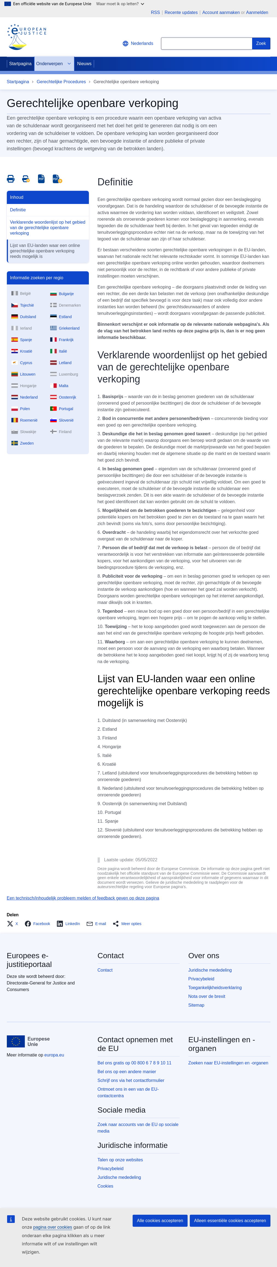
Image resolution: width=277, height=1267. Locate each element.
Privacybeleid (201, 979)
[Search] (261, 44)
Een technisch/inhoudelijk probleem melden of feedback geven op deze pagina (83, 898)
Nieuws (84, 63)
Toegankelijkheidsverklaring (215, 987)
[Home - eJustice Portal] (26, 37)
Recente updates (181, 12)
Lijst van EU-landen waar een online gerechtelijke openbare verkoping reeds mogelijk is (45, 251)
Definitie (18, 210)
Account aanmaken (221, 12)
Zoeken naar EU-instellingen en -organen (228, 1063)
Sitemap (196, 1005)
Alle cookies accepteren (160, 1220)
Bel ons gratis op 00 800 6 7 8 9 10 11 (134, 1063)
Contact (105, 970)
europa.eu (54, 1055)
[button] (14, 923)
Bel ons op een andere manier (127, 1071)
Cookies (105, 1186)
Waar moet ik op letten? (120, 3)
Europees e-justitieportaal (29, 960)
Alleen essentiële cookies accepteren (230, 1220)
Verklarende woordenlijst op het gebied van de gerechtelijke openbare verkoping (48, 227)
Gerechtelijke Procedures (61, 81)
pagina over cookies (52, 1227)
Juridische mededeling (210, 970)
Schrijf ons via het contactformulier (131, 1080)
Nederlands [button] (137, 43)
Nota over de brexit (206, 996)
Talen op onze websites (120, 1159)
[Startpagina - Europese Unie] (28, 1041)
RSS (155, 12)
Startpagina (20, 63)
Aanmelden (257, 12)
